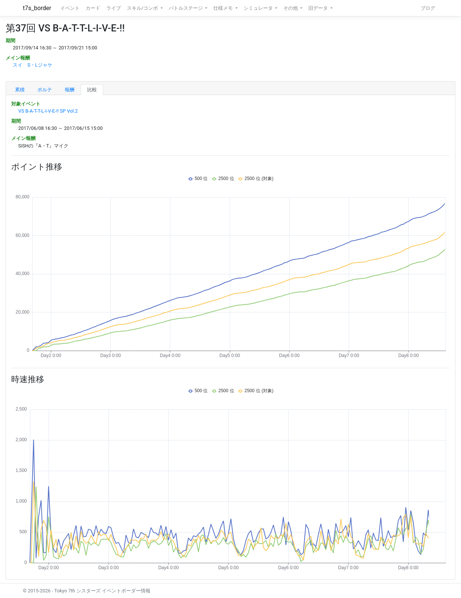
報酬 (69, 89)
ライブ (113, 8)
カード (93, 8)
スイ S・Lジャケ (32, 65)
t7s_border (37, 8)
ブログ (428, 8)
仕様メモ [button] (223, 8)
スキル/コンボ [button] (143, 8)
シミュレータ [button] (259, 8)
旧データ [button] (318, 8)
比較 (92, 89)
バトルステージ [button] (186, 8)
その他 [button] (291, 8)
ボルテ (44, 89)
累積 (20, 89)
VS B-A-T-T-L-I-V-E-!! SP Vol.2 (48, 111)
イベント (70, 8)
